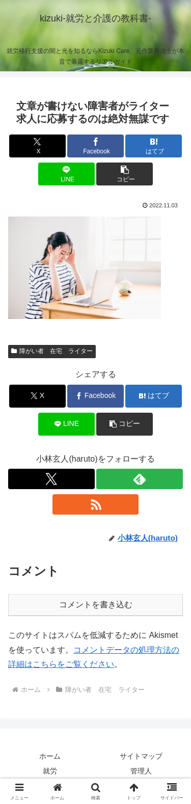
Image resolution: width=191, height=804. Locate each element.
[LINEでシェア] (66, 174)
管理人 (141, 771)
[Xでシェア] (37, 146)
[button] (124, 174)
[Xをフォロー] (51, 479)
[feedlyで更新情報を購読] (139, 479)
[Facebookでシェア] (95, 146)
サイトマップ (141, 756)
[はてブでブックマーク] (153, 146)
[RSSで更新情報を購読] (95, 504)
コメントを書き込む (95, 604)
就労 (50, 771)
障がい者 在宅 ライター (52, 351)
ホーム (50, 756)
